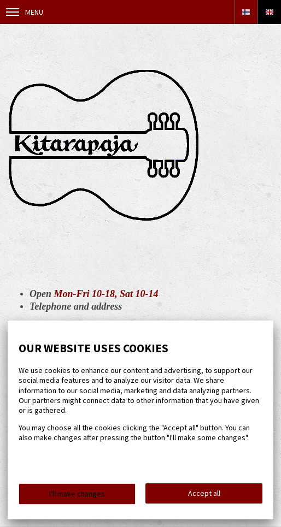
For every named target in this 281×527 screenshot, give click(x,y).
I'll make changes (77, 494)
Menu (24, 12)
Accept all (204, 493)
